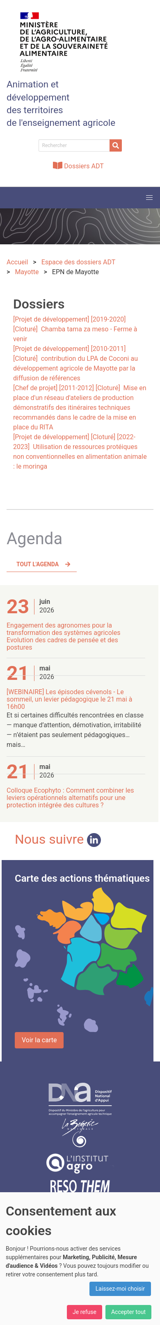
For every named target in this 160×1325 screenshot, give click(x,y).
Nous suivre (58, 839)
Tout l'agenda (37, 564)
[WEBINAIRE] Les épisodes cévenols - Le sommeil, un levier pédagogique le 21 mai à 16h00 (69, 699)
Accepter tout (128, 1312)
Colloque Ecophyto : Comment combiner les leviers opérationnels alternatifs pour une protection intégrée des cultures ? (70, 798)
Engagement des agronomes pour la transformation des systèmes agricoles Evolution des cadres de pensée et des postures (63, 636)
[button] (149, 197)
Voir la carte (39, 1040)
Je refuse (84, 1312)
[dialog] (80, 1258)
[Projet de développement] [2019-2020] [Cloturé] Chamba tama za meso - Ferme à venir (75, 329)
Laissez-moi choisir (120, 1288)
